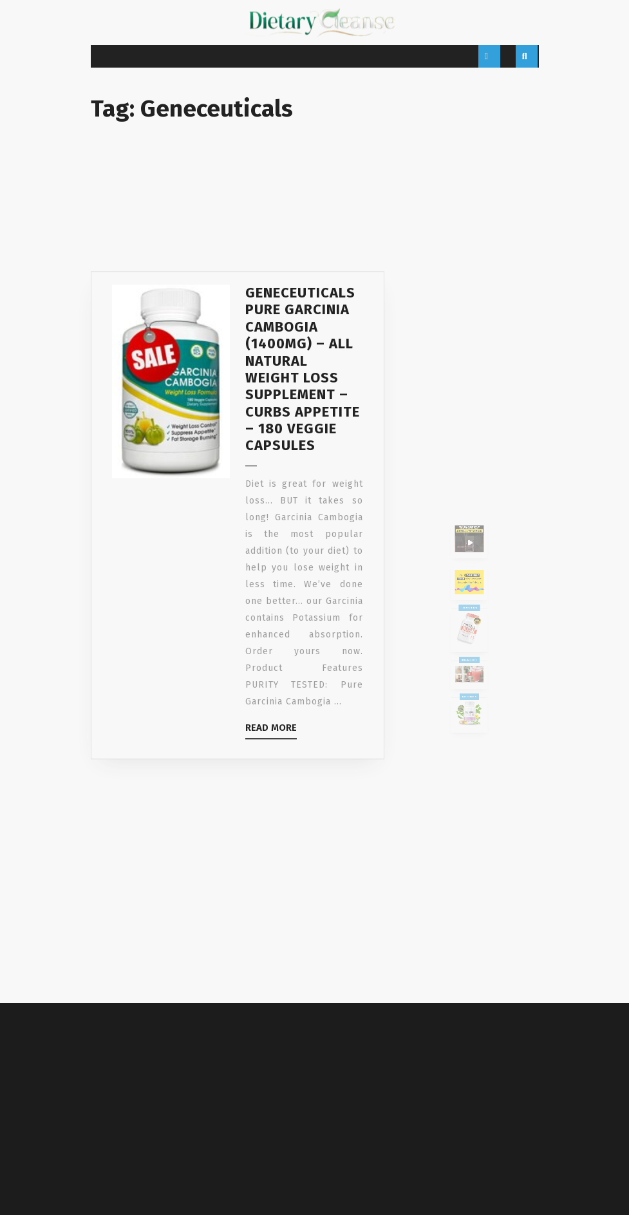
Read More (271, 786)
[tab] (489, 56)
